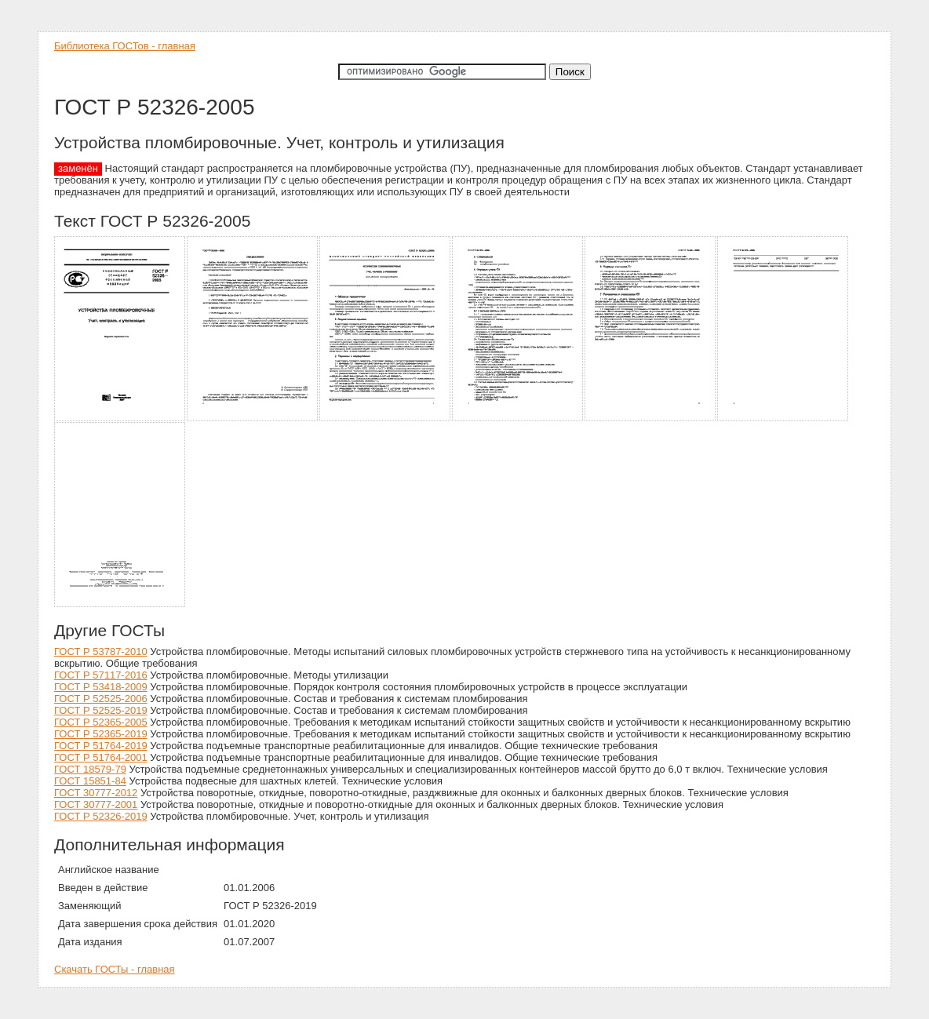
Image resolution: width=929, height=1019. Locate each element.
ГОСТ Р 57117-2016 (101, 675)
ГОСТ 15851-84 (90, 781)
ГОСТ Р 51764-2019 (101, 746)
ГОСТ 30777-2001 (95, 804)
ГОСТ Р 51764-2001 (101, 757)
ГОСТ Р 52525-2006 (101, 698)
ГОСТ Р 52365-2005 (101, 722)
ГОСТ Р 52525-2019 (101, 710)
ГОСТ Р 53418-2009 (101, 687)
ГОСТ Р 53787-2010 (101, 651)
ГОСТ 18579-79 (90, 769)
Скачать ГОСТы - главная (114, 969)
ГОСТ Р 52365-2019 (101, 734)
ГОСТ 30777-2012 (95, 793)
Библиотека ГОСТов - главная (124, 46)
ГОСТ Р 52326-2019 (101, 816)
